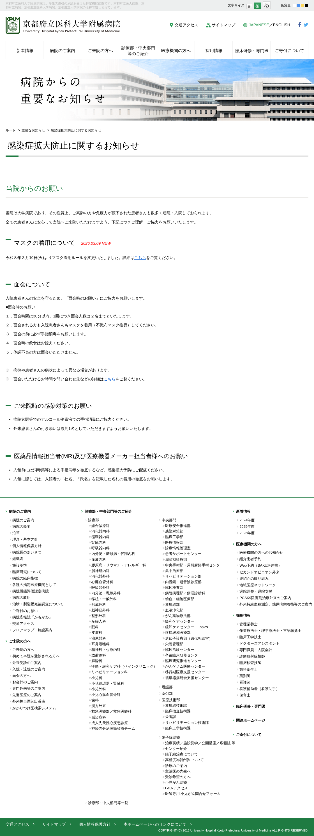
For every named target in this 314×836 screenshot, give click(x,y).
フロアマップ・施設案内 (32, 630)
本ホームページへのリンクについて (155, 824)
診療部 (93, 520)
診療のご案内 (176, 766)
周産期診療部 (176, 560)
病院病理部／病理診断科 (185, 593)
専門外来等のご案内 (28, 689)
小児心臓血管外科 (106, 695)
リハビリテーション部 (183, 576)
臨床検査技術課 (178, 711)
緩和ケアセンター (179, 621)
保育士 (244, 695)
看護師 (244, 682)
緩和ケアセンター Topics (186, 627)
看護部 (167, 687)
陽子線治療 (171, 738)
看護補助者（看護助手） (259, 689)
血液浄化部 (174, 610)
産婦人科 (98, 621)
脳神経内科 (100, 571)
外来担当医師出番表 (28, 701)
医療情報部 (174, 543)
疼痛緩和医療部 (178, 633)
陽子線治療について (181, 754)
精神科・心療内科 (106, 650)
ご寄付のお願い (25, 611)
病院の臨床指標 (25, 578)
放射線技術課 (176, 706)
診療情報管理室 (178, 548)
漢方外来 (98, 706)
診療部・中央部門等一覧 (108, 803)
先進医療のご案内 (26, 695)
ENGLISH (281, 25)
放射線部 (172, 605)
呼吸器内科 (100, 548)
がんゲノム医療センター (185, 666)
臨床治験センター (179, 650)
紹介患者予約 (250, 559)
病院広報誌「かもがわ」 (32, 617)
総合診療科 (100, 526)
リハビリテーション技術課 (187, 723)
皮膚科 (96, 633)
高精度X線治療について (184, 760)
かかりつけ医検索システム (34, 708)
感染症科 (98, 717)
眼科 (95, 627)
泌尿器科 (98, 638)
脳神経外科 (100, 610)
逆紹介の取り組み (254, 579)
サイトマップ (223, 25)
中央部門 (169, 520)
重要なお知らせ (33, 130)
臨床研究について (26, 572)
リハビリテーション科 (109, 672)
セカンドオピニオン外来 (259, 572)
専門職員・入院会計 (255, 650)
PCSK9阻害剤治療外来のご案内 (265, 598)
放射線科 (98, 655)
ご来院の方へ (23, 650)
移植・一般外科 (104, 599)
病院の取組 (21, 598)
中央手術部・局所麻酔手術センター (194, 565)
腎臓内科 (98, 543)
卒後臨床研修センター (183, 655)
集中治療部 (174, 571)
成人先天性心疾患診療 (109, 723)
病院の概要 (21, 527)
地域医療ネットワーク (257, 585)
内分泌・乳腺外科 (106, 593)
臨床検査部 (174, 588)
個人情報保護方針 (26, 546)
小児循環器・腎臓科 (107, 684)
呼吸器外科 (100, 588)
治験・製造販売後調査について (37, 604)
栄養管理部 (174, 644)
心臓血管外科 (102, 582)
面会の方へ (21, 676)
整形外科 (98, 616)
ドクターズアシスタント (259, 644)
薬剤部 (167, 694)
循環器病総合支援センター (187, 678)
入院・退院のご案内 (28, 669)
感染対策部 (174, 531)
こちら (110, 379)
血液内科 (98, 560)
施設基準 (19, 565)
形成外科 (98, 605)
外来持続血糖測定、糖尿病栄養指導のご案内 (273, 604)
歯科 (95, 700)
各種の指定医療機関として (34, 585)
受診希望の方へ (178, 777)
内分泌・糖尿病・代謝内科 (113, 554)
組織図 (17, 559)
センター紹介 (176, 749)
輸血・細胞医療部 (179, 599)
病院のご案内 (23, 520)
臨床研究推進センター (183, 661)
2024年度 (247, 520)
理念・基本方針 (25, 539)
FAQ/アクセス (176, 788)
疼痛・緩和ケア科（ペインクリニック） (124, 666)
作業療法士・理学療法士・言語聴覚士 (270, 631)
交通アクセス (186, 25)
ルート (11, 130)
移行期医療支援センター (185, 672)
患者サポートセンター (183, 554)
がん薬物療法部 (178, 616)
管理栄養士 (248, 624)
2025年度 (247, 527)
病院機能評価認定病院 (30, 591)
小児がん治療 (176, 783)
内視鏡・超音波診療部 (183, 582)
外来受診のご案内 (26, 663)
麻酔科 (96, 661)
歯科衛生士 (248, 670)
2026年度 (247, 533)
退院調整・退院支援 (255, 592)
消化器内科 (100, 531)
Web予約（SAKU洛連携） (260, 565)
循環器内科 (100, 537)
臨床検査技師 (250, 663)
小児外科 (98, 689)
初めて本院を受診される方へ (36, 656)
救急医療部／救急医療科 (111, 711)
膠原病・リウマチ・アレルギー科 (118, 565)
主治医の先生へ (178, 771)
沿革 (16, 533)
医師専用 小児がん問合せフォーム (193, 794)
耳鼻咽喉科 (100, 644)
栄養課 (170, 717)
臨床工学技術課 (178, 728)
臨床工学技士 (250, 637)
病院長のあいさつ (26, 552)
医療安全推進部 (178, 526)
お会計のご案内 (25, 682)
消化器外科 (100, 576)
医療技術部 (171, 700)
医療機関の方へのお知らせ (261, 553)
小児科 (96, 678)
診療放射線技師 (252, 656)
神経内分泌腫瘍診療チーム (113, 729)
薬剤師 (244, 676)
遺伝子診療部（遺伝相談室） (189, 638)
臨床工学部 (174, 537)
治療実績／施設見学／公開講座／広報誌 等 (199, 743)
